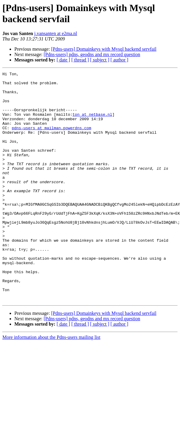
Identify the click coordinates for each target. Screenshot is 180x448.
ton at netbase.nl (92, 123)
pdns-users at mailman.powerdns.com (51, 139)
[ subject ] (99, 59)
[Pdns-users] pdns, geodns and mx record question (92, 54)
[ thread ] (80, 59)
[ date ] (63, 59)
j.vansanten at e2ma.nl (55, 33)
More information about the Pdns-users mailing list (51, 372)
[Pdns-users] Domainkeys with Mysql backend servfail (104, 49)
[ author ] (119, 59)
